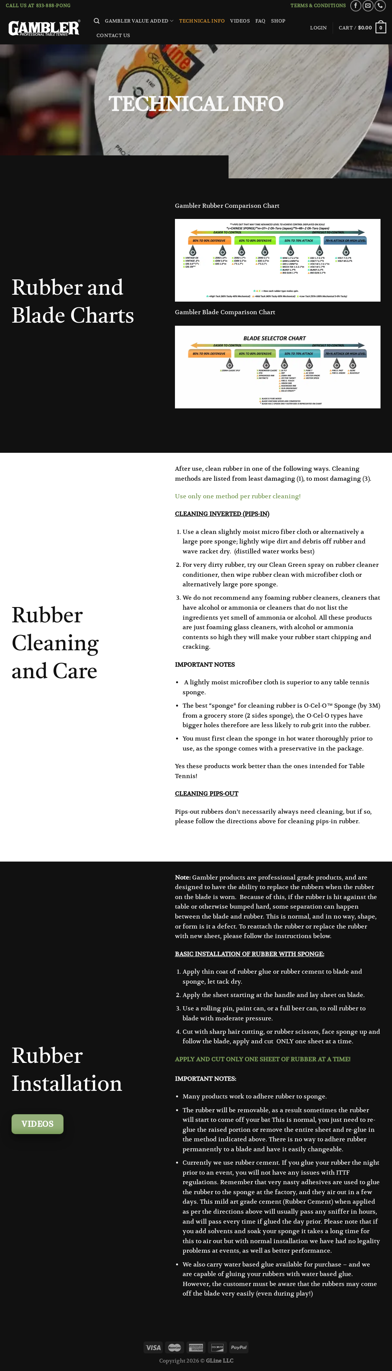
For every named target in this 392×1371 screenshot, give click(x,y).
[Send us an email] (368, 5)
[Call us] (379, 5)
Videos (240, 21)
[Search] (97, 21)
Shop (278, 21)
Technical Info (202, 21)
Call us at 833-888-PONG (38, 5)
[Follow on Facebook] (355, 5)
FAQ (260, 21)
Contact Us (113, 35)
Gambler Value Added (139, 20)
